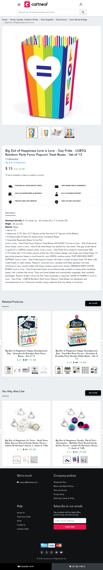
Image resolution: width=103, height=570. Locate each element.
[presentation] (1, 342)
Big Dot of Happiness (15, 162)
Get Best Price (77, 566)
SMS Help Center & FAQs (64, 499)
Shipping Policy (60, 483)
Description (10, 213)
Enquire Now (26, 566)
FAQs (19, 521)
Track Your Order (24, 517)
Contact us (21, 525)
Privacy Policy (59, 495)
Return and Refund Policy (64, 487)
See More (93, 303)
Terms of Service (60, 491)
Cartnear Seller (23, 529)
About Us (21, 513)
